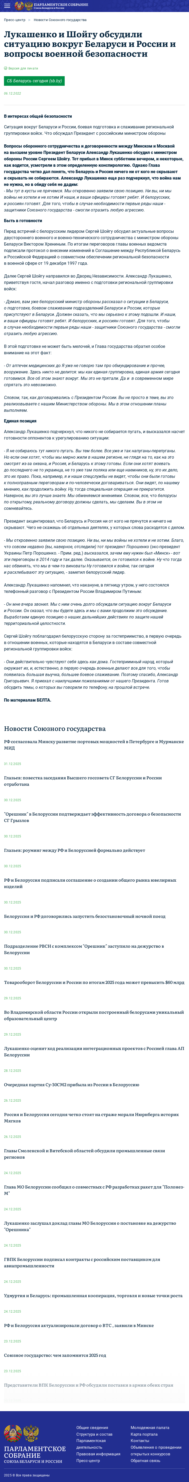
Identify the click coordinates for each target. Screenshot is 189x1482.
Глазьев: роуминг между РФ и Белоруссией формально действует (74, 850)
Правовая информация (98, 1454)
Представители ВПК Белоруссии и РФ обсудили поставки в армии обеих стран (88, 1385)
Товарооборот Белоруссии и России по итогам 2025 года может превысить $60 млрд (94, 982)
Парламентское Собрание (40, 1454)
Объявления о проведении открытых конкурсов (156, 1450)
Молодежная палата (150, 1427)
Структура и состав (94, 1434)
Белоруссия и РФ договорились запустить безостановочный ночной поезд (85, 916)
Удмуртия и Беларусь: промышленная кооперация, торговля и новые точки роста (93, 1295)
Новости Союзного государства (60, 20)
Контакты (140, 1440)
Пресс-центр (14, 20)
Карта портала (144, 1434)
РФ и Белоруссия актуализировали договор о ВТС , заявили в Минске (79, 1325)
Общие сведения (92, 1427)
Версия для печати (23, 68)
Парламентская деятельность (91, 1444)
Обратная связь (145, 1460)
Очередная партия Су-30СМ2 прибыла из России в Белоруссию (71, 1084)
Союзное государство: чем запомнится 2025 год (55, 1355)
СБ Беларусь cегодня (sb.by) (34, 80)
